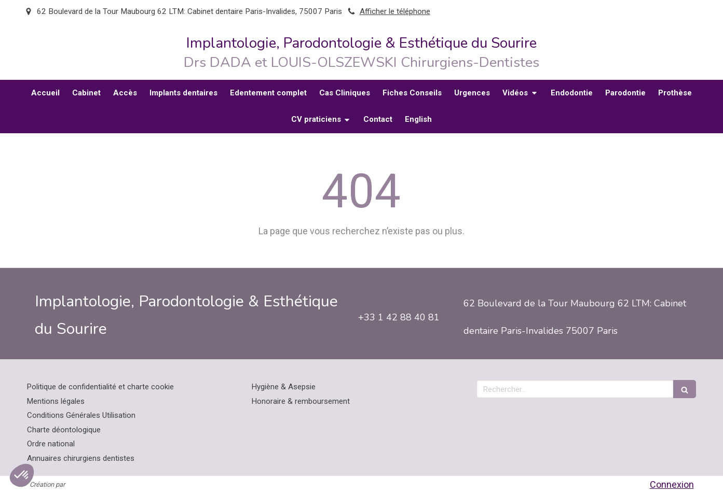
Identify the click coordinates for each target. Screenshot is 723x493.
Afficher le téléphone (395, 11)
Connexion (672, 484)
